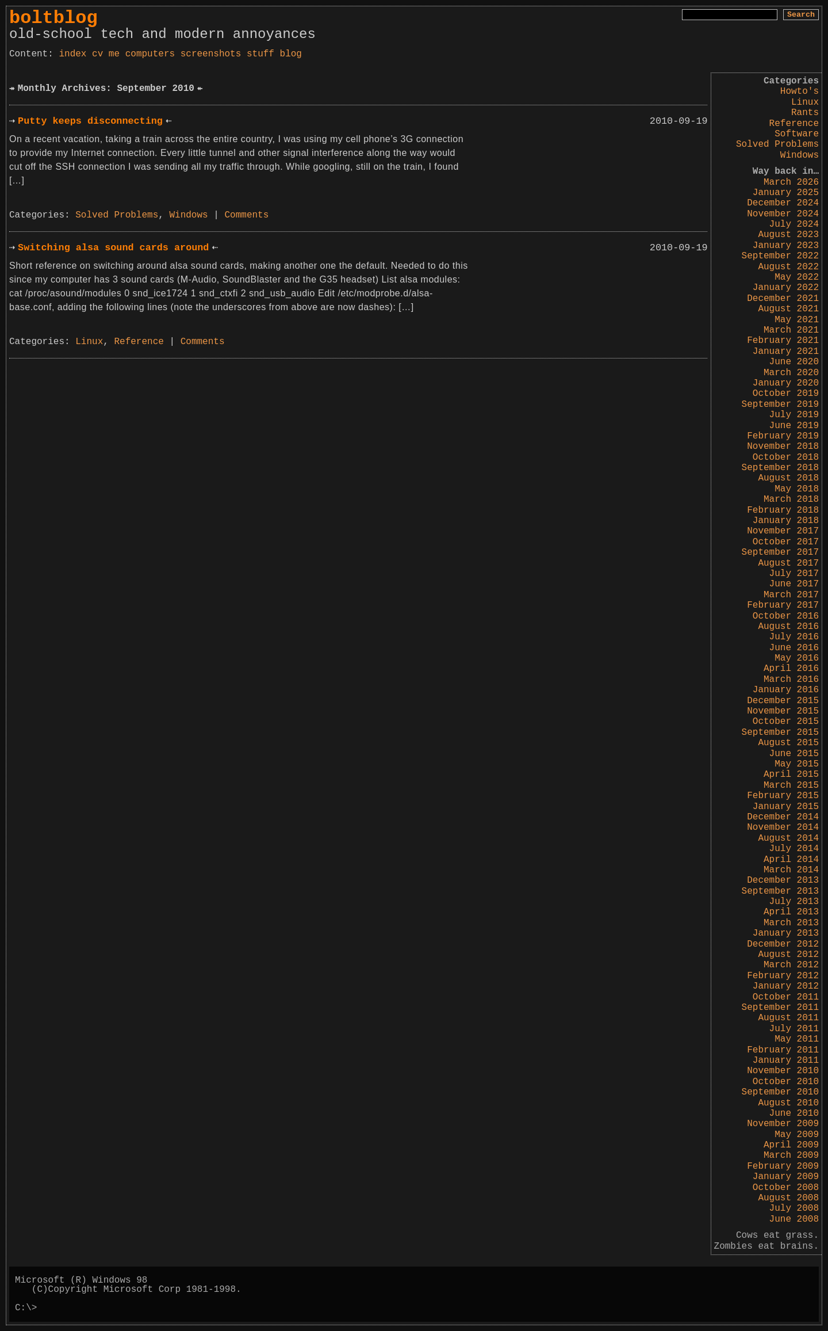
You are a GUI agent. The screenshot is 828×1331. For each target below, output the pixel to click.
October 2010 (786, 1082)
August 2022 (788, 267)
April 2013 (791, 912)
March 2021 (791, 330)
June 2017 (794, 584)
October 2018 (786, 457)
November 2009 (783, 1124)
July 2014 (794, 849)
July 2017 (794, 574)
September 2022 (780, 256)
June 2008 (794, 1219)
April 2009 (791, 1145)
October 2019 (786, 393)
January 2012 (786, 986)
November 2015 (783, 711)
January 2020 (786, 383)
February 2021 (783, 340)
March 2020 (791, 373)
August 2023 (788, 235)
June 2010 (794, 1113)
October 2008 (786, 1188)
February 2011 (783, 1050)
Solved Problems (777, 144)
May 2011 (797, 1039)
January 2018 (786, 521)
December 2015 (783, 701)
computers (150, 54)
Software (797, 134)
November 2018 (783, 446)
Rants (805, 113)
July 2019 (794, 415)
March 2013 (791, 923)
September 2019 (780, 404)
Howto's (799, 91)
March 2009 (791, 1155)
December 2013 (783, 880)
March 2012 (791, 965)
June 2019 (794, 426)
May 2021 (797, 320)
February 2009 (783, 1166)
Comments (247, 215)
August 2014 (788, 838)
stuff (260, 54)
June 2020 (794, 362)
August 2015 (788, 743)
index (72, 54)
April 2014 (791, 860)
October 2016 (786, 616)
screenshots (211, 54)
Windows (799, 155)
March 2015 (791, 785)
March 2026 (791, 182)
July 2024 (794, 224)
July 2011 (794, 1029)
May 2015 (797, 764)
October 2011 (786, 997)
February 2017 (783, 605)
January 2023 (786, 246)
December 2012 (783, 944)
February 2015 (783, 796)
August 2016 (788, 626)
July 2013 (794, 902)
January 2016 (786, 690)
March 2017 (791, 595)
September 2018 (780, 468)
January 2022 (786, 288)
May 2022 (797, 277)
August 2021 (788, 309)
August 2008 (788, 1198)
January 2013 (786, 933)
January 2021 (786, 351)
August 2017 (788, 563)
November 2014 (783, 827)
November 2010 (783, 1071)
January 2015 (786, 807)
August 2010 (788, 1103)
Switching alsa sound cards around (113, 247)
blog (291, 54)
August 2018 (788, 478)
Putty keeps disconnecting (90, 121)
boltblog (53, 18)
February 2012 (783, 976)
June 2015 (794, 754)
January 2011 (786, 1060)
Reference (794, 124)
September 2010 (780, 1092)
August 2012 (788, 954)
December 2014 (783, 817)
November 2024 (783, 214)
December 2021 (783, 298)
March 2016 (791, 679)
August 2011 (788, 1018)
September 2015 (780, 732)
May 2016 (797, 658)
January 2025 (786, 193)
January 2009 (786, 1177)
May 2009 (797, 1135)
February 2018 (783, 510)
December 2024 (783, 203)
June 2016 (794, 648)
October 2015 (786, 721)
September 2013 (780, 891)
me (114, 54)
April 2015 (791, 774)
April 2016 (791, 668)
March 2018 (791, 499)
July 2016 (794, 637)
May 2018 (797, 489)
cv (97, 54)
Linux (805, 102)
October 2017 (786, 542)
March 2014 (791, 870)
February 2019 (783, 436)
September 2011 (780, 1007)
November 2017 (783, 531)
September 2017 (780, 552)
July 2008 (794, 1208)
